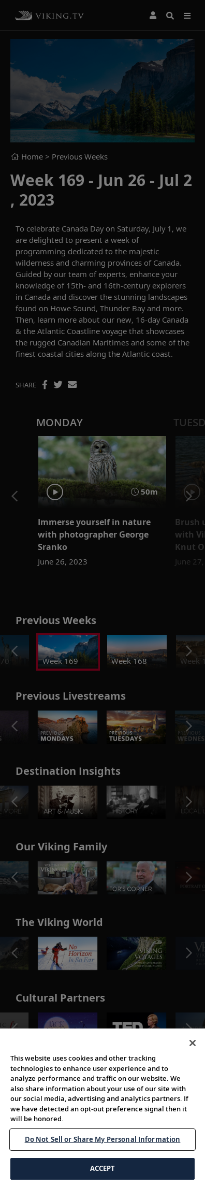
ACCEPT (102, 1168)
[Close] (192, 1043)
